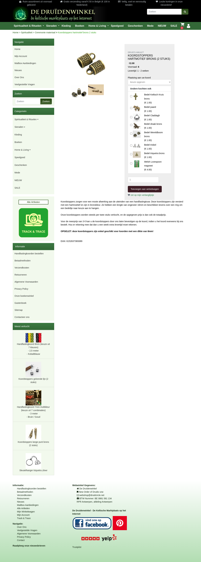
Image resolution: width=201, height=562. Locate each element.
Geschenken (21, 165)
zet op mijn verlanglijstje (141, 195)
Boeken (18, 142)
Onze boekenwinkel (24, 296)
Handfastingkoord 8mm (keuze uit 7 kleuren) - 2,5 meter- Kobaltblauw (33, 344)
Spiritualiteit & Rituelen (26, 119)
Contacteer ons (22, 317)
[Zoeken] (164, 12)
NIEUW (18, 180)
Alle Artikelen (23, 508)
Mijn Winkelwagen (26, 511)
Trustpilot (76, 547)
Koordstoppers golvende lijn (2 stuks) (33, 372)
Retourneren (21, 274)
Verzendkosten (22, 267)
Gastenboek (21, 303)
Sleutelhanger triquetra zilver (33, 462)
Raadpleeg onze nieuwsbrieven (29, 545)
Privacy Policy (21, 289)
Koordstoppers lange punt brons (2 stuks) (33, 436)
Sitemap (19, 310)
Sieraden (19, 127)
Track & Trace (24, 518)
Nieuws (18, 70)
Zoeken (46, 101)
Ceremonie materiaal (45, 32)
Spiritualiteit (27, 32)
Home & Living (22, 150)
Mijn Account (21, 56)
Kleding (18, 134)
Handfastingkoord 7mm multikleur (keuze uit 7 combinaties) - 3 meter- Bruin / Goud (33, 404)
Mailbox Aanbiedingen (25, 63)
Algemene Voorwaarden (26, 282)
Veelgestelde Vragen (25, 84)
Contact (21, 540)
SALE (17, 188)
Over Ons (19, 77)
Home (16, 32)
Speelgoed (20, 157)
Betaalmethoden (23, 260)
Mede (17, 172)
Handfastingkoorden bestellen (29, 253)
